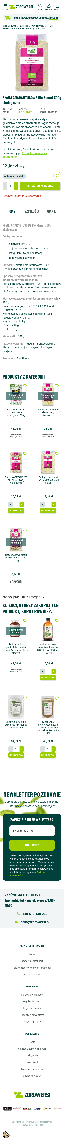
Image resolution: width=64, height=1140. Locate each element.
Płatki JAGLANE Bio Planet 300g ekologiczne (48, 412)
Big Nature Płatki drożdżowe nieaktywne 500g (16, 412)
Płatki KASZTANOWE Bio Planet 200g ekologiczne (16, 480)
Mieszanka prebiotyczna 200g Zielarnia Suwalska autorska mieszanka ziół (48, 728)
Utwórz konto (32, 1062)
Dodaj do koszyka (40, 186)
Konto (32, 1042)
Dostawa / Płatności (32, 961)
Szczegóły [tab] (32, 211)
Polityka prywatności (32, 994)
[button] (40, 6)
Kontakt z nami (32, 974)
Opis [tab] (12, 211)
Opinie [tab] (51, 211)
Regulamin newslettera (32, 1015)
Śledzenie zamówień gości (32, 1048)
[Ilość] (10, 186)
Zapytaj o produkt (14, 176)
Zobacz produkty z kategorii (24, 596)
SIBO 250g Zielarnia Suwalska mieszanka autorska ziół (16, 725)
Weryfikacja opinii (32, 1021)
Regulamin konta (32, 1008)
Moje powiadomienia (32, 1069)
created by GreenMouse (32, 1125)
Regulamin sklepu (32, 1001)
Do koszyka (16, 510)
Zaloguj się (32, 1055)
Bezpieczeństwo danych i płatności (32, 967)
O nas (32, 954)
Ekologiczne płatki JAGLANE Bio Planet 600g (48, 480)
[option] (32, 63)
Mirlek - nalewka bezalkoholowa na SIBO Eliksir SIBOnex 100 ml (48, 648)
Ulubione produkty (32, 1075)
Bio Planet (25, 112)
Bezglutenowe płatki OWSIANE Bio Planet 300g (16, 558)
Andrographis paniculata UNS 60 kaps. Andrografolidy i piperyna (16, 648)
